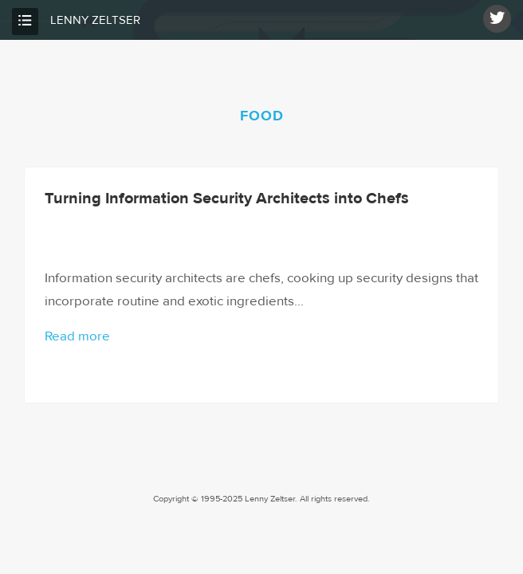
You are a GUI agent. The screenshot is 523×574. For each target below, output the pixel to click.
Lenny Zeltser (95, 20)
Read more (77, 337)
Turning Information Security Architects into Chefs (227, 198)
